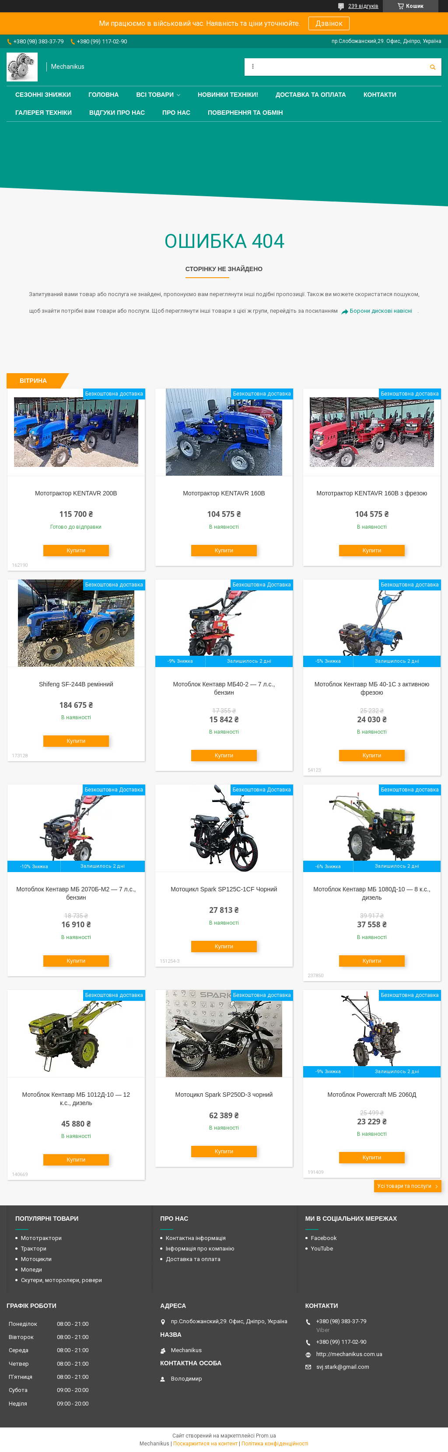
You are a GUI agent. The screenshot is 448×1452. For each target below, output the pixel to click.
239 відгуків (363, 6)
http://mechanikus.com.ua (349, 1354)
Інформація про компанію (200, 1248)
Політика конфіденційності (275, 1444)
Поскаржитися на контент (205, 1444)
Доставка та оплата (311, 94)
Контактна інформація (196, 1238)
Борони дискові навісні (381, 310)
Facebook (324, 1238)
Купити (76, 550)
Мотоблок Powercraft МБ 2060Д (372, 1094)
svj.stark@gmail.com (342, 1367)
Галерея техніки (43, 112)
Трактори (33, 1248)
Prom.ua (266, 1436)
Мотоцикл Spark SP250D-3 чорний (224, 1094)
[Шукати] (432, 67)
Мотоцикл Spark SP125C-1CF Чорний (224, 889)
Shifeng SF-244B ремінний (76, 684)
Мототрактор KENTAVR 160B (224, 493)
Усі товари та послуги (404, 1186)
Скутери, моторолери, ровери (61, 1280)
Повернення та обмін (245, 112)
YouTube (322, 1248)
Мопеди (31, 1269)
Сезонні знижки (43, 94)
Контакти (380, 94)
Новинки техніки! (228, 94)
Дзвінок (329, 23)
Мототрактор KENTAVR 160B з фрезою (371, 493)
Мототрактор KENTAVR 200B (76, 493)
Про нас (176, 112)
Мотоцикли (36, 1259)
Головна (103, 94)
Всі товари (154, 94)
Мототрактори (41, 1238)
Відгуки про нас (117, 112)
